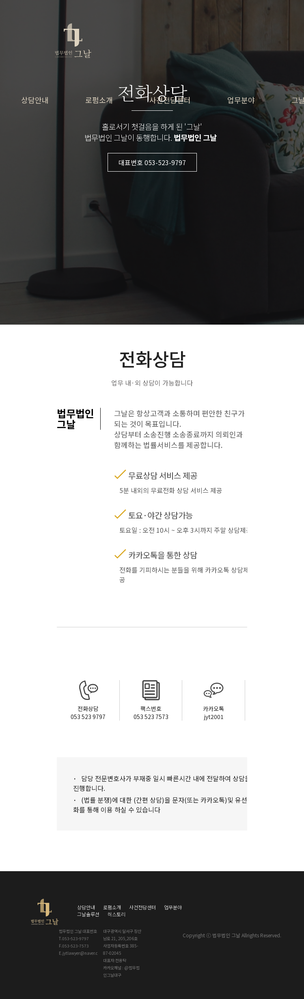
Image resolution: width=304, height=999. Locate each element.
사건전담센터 (170, 100)
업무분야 (241, 100)
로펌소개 (99, 100)
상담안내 (35, 100)
